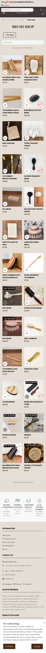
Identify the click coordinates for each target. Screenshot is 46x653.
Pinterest (18, 584)
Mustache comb (31, 369)
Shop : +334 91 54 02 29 (14, 571)
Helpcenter (6, 535)
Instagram (8, 584)
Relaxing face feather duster (33, 210)
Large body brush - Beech (31, 243)
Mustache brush (9, 435)
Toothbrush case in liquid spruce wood (10, 111)
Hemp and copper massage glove (31, 78)
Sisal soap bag (8, 143)
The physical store (9, 539)
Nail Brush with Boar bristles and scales (11, 466)
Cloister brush (8, 402)
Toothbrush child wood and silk (9, 370)
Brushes (27, 435)
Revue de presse (8, 542)
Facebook (28, 584)
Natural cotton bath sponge (33, 466)
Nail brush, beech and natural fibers (11, 78)
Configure (9, 646)
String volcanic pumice (31, 144)
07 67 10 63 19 (10, 575)
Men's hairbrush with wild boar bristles (11, 276)
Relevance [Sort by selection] (24, 42)
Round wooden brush (33, 308)
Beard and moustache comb (33, 403)
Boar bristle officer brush (32, 111)
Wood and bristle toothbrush (31, 276)
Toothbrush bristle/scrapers (9, 177)
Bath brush (6, 308)
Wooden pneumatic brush (32, 177)
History (4, 549)
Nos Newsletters (8, 546)
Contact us (9, 579)
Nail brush (6, 209)
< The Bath (9, 35)
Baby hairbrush (30, 339)
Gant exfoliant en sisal (10, 243)
